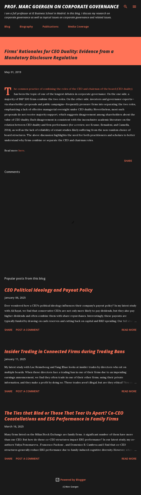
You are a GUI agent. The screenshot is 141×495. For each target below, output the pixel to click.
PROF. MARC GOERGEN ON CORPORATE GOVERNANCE (61, 6)
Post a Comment (28, 329)
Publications (50, 26)
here (21, 150)
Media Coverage (78, 26)
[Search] (125, 6)
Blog (7, 26)
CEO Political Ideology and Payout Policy (48, 290)
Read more (129, 329)
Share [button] (128, 160)
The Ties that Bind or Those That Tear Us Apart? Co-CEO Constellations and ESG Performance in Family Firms (63, 416)
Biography (26, 26)
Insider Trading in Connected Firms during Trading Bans (64, 351)
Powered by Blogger (70, 479)
